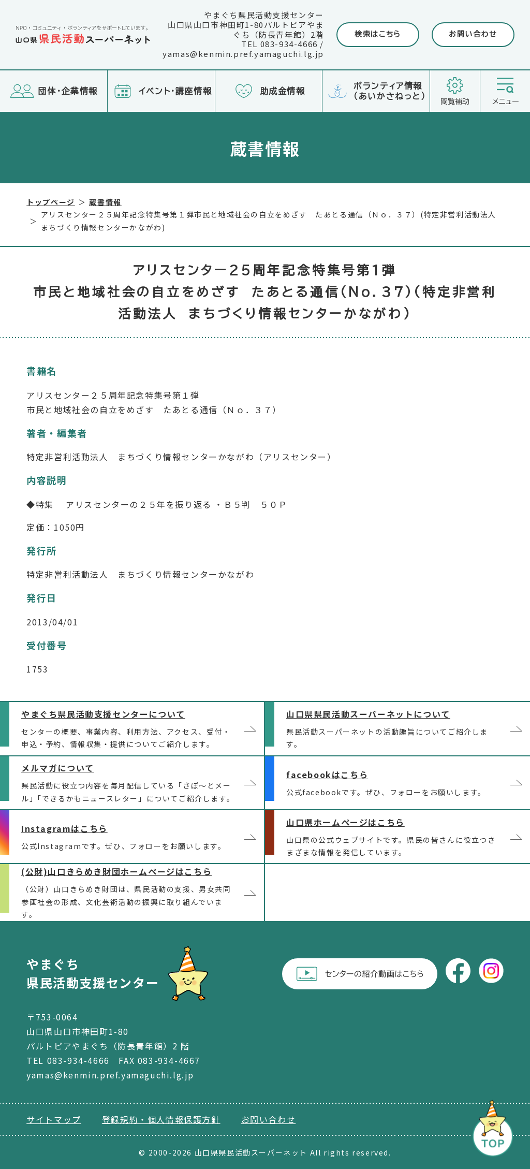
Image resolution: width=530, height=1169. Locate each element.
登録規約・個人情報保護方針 (161, 1119)
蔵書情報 (105, 202)
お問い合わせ (473, 34)
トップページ (50, 202)
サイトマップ (53, 1119)
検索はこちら (378, 34)
